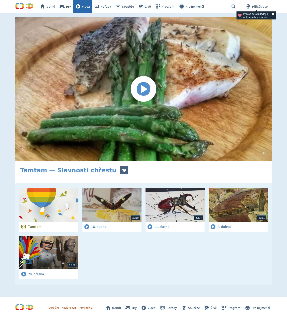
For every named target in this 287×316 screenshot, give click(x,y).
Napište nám (69, 307)
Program (165, 6)
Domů (47, 6)
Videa (82, 6)
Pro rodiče (86, 307)
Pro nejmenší (191, 6)
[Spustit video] (143, 89)
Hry (65, 6)
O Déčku (54, 307)
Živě (144, 6)
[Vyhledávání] (233, 6)
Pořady (102, 6)
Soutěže (124, 6)
